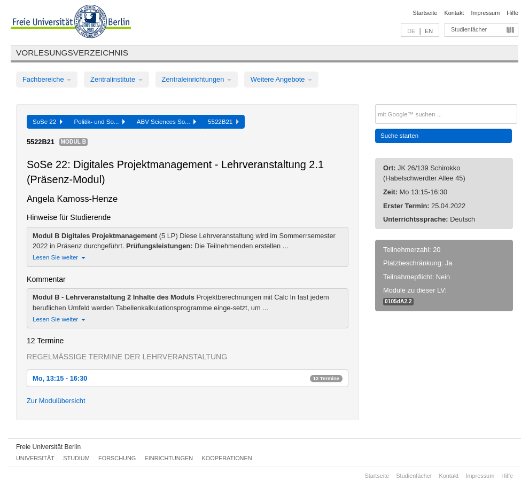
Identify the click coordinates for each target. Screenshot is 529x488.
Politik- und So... (99, 122)
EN (429, 31)
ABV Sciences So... (166, 122)
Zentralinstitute (116, 79)
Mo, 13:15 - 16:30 (188, 378)
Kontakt (454, 13)
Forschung (117, 458)
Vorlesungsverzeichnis (72, 52)
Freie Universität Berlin (48, 447)
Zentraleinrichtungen (196, 79)
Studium (76, 458)
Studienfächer (469, 29)
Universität (35, 458)
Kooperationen (227, 458)
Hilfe (512, 13)
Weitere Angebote (281, 79)
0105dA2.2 (398, 301)
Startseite (425, 13)
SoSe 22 (48, 122)
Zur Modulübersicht (56, 401)
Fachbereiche (46, 79)
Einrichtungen (169, 458)
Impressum (485, 13)
